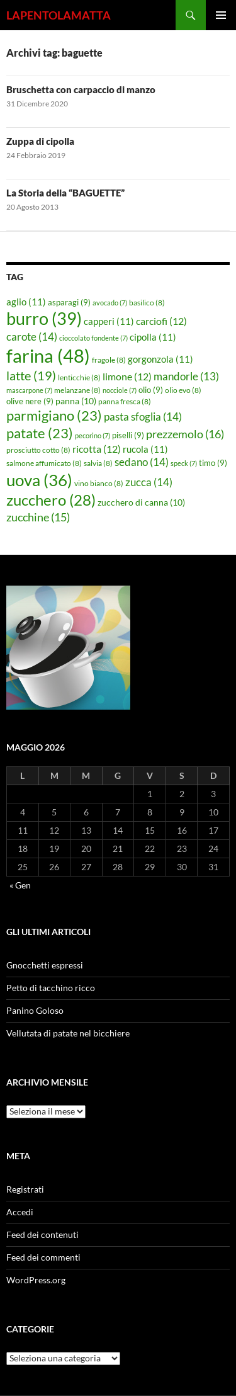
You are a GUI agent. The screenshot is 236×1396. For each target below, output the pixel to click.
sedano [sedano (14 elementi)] (142, 461)
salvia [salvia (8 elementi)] (98, 463)
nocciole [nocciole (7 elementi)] (120, 390)
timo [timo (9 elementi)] (213, 463)
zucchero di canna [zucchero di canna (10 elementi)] (141, 502)
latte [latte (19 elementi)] (31, 375)
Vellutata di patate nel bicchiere (68, 1033)
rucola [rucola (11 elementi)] (145, 449)
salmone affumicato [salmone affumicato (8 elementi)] (44, 463)
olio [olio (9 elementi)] (150, 390)
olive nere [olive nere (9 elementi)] (29, 401)
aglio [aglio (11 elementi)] (26, 301)
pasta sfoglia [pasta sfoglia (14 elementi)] (143, 416)
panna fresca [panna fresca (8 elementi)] (124, 401)
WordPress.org (35, 1279)
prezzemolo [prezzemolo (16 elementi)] (185, 434)
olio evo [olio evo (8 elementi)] (183, 390)
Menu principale (221, 15)
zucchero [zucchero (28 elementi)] (51, 500)
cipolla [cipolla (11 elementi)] (153, 337)
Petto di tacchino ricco (50, 987)
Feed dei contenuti (42, 1234)
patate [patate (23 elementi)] (39, 432)
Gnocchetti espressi (44, 965)
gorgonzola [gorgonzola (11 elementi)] (160, 359)
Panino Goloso (35, 1010)
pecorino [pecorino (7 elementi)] (92, 435)
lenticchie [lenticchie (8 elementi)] (79, 377)
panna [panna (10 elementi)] (75, 400)
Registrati (25, 1189)
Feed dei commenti (43, 1257)
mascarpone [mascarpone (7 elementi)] (29, 390)
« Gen (20, 885)
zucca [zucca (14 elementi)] (148, 482)
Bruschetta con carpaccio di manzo (80, 89)
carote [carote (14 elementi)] (31, 336)
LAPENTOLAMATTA (58, 15)
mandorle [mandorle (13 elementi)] (186, 376)
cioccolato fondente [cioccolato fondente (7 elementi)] (93, 338)
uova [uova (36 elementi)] (39, 480)
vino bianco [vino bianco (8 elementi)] (98, 483)
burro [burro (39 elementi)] (44, 318)
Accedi (19, 1211)
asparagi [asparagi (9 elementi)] (69, 302)
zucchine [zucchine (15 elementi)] (38, 517)
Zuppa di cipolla (40, 141)
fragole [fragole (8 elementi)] (109, 360)
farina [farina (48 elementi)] (48, 355)
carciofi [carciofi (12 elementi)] (161, 321)
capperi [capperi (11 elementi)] (109, 321)
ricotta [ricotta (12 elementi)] (96, 449)
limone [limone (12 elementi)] (127, 376)
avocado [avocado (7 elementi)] (110, 302)
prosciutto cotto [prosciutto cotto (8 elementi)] (38, 450)
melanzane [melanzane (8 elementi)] (77, 390)
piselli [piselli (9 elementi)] (128, 435)
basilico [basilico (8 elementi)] (147, 302)
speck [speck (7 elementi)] (184, 463)
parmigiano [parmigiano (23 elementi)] (54, 415)
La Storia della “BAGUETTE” (65, 192)
